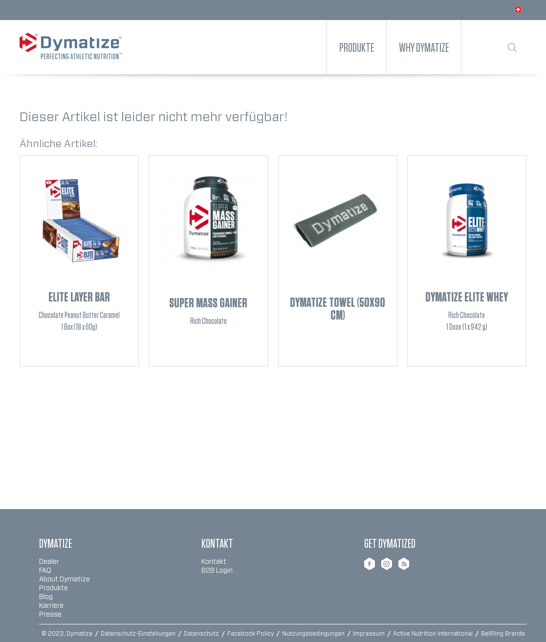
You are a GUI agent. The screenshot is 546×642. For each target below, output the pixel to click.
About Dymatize (64, 579)
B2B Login (217, 570)
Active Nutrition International (433, 634)
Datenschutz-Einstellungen (139, 634)
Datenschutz (202, 634)
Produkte (53, 588)
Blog (46, 597)
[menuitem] (357, 47)
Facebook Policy (251, 634)
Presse (50, 614)
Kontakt (213, 561)
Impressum (369, 634)
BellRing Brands (503, 634)
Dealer (49, 561)
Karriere (51, 605)
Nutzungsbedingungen (314, 634)
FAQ (45, 570)
